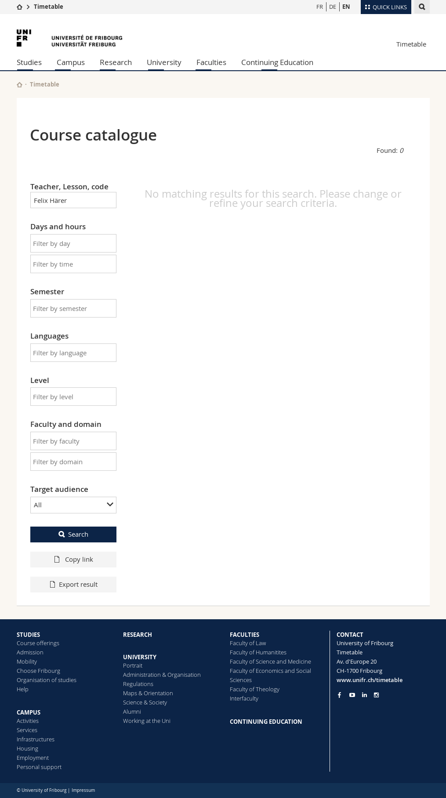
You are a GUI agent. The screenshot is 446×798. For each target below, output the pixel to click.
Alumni (132, 711)
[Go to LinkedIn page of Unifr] (364, 695)
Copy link (78, 559)
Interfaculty (244, 698)
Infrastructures (35, 739)
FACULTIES (244, 635)
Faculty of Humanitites (258, 652)
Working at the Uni (146, 721)
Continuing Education (277, 62)
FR (319, 7)
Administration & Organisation (162, 675)
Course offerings (38, 643)
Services (27, 730)
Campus (71, 62)
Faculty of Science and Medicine (270, 661)
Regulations (138, 684)
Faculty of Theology (254, 689)
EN (346, 7)
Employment (33, 758)
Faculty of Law (248, 643)
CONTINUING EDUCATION (266, 722)
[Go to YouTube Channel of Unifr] (352, 695)
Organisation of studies (46, 680)
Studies (29, 62)
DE (332, 7)
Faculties (211, 62)
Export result (78, 584)
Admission (30, 652)
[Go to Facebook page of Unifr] (339, 695)
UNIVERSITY (139, 657)
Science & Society (145, 702)
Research (116, 62)
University (164, 62)
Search (78, 534)
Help (23, 689)
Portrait (132, 665)
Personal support (39, 767)
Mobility (27, 661)
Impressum (83, 790)
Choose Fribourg (38, 671)
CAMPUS (28, 712)
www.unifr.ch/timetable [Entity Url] (369, 680)
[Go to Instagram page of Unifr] (376, 695)
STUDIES (28, 635)
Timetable (48, 7)
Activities (28, 721)
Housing (27, 748)
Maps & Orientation (148, 693)
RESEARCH (137, 635)
